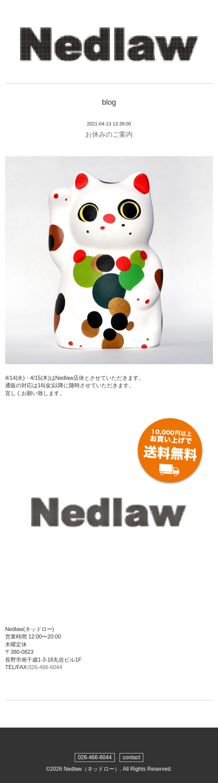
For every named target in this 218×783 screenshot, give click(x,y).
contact (131, 757)
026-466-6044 (45, 667)
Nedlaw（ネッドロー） (91, 769)
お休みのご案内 (109, 134)
